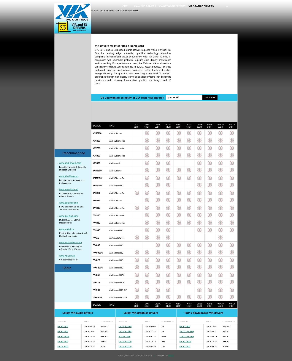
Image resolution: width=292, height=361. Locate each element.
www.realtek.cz (66, 229)
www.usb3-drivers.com (70, 242)
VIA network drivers (172, 6)
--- (227, 6)
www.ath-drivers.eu (68, 176)
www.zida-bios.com (68, 202)
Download (137, 133)
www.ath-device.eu (68, 189)
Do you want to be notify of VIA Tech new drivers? (132, 97)
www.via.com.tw (67, 255)
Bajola (171, 355)
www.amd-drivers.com (70, 163)
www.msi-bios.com (68, 216)
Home (124, 6)
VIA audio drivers (145, 6)
